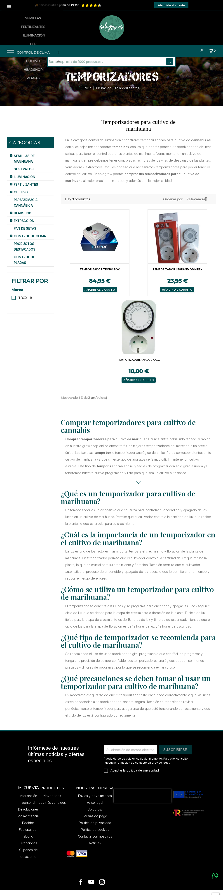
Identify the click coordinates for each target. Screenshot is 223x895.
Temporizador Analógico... (138, 364)
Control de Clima (30, 241)
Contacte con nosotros (95, 841)
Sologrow (95, 814)
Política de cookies (95, 834)
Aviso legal (95, 807)
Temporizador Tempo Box (100, 274)
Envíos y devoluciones (95, 801)
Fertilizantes (26, 189)
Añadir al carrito (100, 294)
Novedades (52, 801)
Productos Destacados (24, 251)
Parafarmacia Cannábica (26, 207)
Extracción (24, 226)
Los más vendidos (52, 807)
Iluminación (24, 182)
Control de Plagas (24, 264)
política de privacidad (143, 775)
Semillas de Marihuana (24, 163)
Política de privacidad (95, 828)
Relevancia (199, 204)
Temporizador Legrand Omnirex (177, 274)
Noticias (95, 848)
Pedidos (28, 828)
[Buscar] (78, 66)
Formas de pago (95, 821)
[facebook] (81, 887)
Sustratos (24, 174)
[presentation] (142, 801)
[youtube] (91, 887)
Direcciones (28, 848)
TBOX (25, 303)
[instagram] (102, 887)
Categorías (24, 147)
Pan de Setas (25, 233)
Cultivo (21, 197)
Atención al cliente (171, 5)
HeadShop (22, 218)
